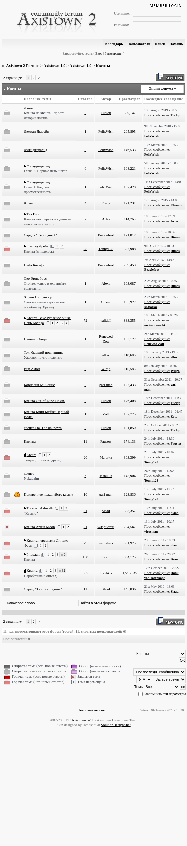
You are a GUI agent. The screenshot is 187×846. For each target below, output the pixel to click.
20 (85, 457)
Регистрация (113, 53)
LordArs (106, 573)
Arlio (106, 219)
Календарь (114, 44)
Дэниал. (30, 108)
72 (85, 320)
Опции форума (160, 88)
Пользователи (138, 44)
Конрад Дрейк (38, 246)
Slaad (106, 511)
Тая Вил (33, 214)
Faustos (106, 441)
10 (85, 494)
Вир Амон (32, 369)
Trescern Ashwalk (40, 508)
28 (85, 249)
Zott (106, 414)
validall (105, 320)
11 (85, 441)
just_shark (105, 543)
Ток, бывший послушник (43, 352)
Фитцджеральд (35, 150)
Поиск (160, 44)
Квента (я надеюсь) (39, 251)
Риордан (33, 554)
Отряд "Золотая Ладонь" (43, 589)
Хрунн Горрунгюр (38, 297)
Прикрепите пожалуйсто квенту (49, 494)
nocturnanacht (154, 325)
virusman (151, 531)
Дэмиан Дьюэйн (36, 131)
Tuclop (106, 113)
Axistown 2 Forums (22, 65)
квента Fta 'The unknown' (43, 428)
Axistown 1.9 (54, 65)
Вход (98, 53)
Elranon (176, 205)
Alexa (105, 283)
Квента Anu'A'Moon (39, 527)
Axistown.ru (81, 720)
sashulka (106, 476)
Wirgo (105, 369)
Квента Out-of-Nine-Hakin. (44, 401)
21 (85, 527)
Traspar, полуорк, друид (42, 460)
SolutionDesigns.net (116, 725)
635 (85, 573)
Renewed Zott (154, 344)
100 (85, 557)
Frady (106, 203)
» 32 (62, 570)
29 (85, 543)
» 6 (63, 554)
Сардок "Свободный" (40, 235)
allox (106, 355)
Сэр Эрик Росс (35, 278)
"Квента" (31, 513)
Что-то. (29, 203)
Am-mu (105, 302)
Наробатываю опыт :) (40, 576)
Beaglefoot (106, 235)
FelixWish (105, 131)
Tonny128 (105, 249)
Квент (31, 455)
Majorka (150, 307)
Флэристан (105, 527)
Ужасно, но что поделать (43, 357)
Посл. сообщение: (157, 115)
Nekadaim (31, 478)
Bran (105, 557)
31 (85, 511)
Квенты (103, 65)
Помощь (176, 44)
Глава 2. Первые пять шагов (45, 171)
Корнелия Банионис (39, 385)
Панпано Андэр (36, 339)
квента (29, 473)
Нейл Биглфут (35, 265)
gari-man (106, 385)
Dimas (175, 237)
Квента (29, 559)
